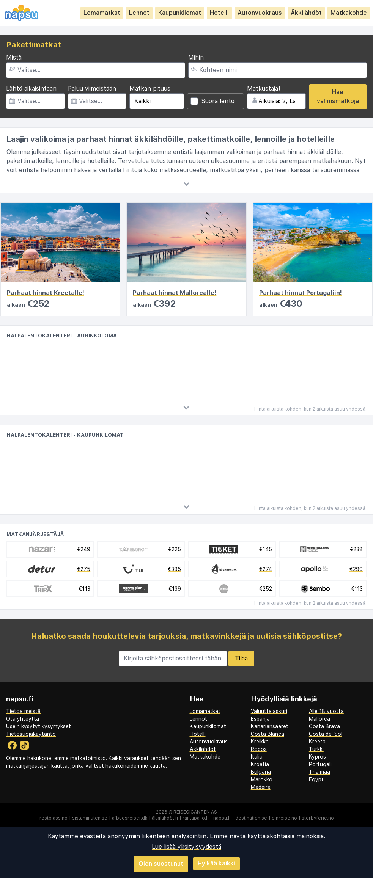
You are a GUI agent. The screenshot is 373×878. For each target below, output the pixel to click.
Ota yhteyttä (22, 719)
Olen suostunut (160, 863)
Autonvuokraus (260, 12)
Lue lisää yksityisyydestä (186, 846)
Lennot (139, 12)
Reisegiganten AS (195, 812)
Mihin (196, 57)
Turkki (316, 749)
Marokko (261, 779)
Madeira (261, 787)
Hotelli (219, 12)
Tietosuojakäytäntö (31, 734)
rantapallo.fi (196, 818)
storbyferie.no (318, 818)
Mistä (14, 57)
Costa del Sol (325, 734)
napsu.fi (222, 818)
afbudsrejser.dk (129, 818)
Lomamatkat (101, 12)
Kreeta (317, 741)
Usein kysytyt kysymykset (38, 726)
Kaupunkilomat (179, 12)
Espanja (260, 719)
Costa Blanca (267, 734)
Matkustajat (264, 88)
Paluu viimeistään (92, 88)
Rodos (259, 749)
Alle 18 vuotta (326, 711)
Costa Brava (324, 726)
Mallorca (319, 719)
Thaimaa (319, 772)
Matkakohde (349, 12)
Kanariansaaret (269, 726)
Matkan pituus (149, 88)
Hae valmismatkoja (338, 96)
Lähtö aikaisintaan (31, 88)
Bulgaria (261, 772)
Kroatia (260, 764)
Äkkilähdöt (306, 12)
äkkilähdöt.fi (165, 818)
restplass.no (53, 818)
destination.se (251, 818)
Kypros (317, 757)
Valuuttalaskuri (269, 711)
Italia (257, 757)
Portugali (320, 764)
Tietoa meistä (23, 711)
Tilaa (241, 658)
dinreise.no (284, 818)
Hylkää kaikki (216, 863)
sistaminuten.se (89, 818)
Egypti (317, 779)
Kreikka (260, 741)
